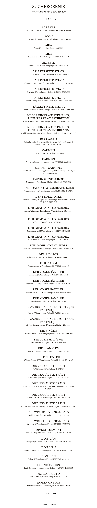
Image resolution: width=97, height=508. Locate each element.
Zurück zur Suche (48, 505)
